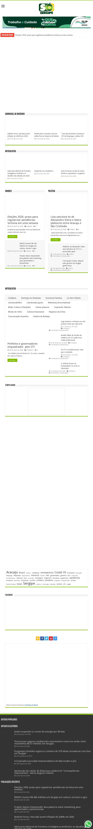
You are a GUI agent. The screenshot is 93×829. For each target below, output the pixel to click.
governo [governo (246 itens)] (63, 575)
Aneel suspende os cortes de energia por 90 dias (39, 731)
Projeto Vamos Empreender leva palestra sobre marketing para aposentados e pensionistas (47, 808)
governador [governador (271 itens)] (54, 575)
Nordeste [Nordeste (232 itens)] (56, 578)
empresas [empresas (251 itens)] (17, 575)
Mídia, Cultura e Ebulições (19, 307)
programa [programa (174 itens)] (57, 580)
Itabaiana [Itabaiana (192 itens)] (19, 578)
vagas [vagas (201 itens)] (69, 584)
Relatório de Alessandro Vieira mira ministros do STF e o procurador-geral (74, 249)
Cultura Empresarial (35, 312)
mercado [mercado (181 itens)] (31, 578)
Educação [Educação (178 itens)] (79, 573)
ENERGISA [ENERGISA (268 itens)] (35, 575)
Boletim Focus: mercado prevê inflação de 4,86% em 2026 (44, 817)
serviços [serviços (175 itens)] (38, 584)
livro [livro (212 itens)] (25, 578)
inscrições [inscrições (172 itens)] (75, 575)
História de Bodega (41, 316)
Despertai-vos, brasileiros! (43, 171)
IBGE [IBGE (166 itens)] (69, 575)
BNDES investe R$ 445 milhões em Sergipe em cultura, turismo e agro (28, 246)
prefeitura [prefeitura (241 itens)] (40, 580)
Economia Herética (54, 298)
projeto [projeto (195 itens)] (73, 580)
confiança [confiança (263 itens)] (35, 573)
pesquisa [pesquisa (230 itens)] (9, 580)
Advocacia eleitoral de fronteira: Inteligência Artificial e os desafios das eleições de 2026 (19, 173)
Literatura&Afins (15, 303)
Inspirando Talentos (62, 307)
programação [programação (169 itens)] (66, 580)
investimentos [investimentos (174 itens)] (10, 578)
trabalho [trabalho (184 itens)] (53, 584)
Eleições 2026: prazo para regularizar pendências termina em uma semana (44, 35)
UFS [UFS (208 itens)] (64, 584)
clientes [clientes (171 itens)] (28, 573)
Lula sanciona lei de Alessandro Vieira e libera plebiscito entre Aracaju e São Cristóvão (66, 221)
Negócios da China (57, 312)
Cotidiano (12, 298)
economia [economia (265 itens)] (70, 573)
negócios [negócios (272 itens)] (47, 578)
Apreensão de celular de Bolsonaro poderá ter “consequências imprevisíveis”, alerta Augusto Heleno (46, 772)
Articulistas (10, 151)
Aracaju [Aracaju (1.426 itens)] (12, 572)
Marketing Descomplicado (59, 303)
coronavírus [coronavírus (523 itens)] (47, 572)
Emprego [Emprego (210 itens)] (9, 575)
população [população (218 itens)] (25, 580)
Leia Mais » (12, 236)
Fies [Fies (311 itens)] (47, 575)
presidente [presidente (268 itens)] (49, 580)
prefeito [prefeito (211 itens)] (32, 580)
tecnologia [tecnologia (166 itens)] (45, 584)
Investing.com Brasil (31, 705)
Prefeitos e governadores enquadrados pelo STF (23, 345)
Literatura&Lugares (35, 303)
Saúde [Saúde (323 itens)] (19, 584)
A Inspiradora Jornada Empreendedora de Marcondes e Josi (45, 761)
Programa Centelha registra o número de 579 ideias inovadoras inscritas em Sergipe (52, 752)
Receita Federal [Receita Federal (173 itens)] (11, 584)
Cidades (8, 191)
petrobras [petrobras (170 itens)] (17, 580)
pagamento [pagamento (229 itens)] (64, 578)
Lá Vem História (74, 298)
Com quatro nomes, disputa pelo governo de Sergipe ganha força (73, 263)
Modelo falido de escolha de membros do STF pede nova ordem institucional (71, 337)
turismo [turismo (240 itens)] (59, 584)
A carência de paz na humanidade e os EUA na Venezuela (70, 365)
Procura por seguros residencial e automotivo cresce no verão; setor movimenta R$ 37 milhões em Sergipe (50, 742)
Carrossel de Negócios (15, 114)
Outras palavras (42, 307)
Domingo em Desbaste (31, 298)
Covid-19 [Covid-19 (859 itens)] (60, 572)
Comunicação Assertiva (18, 316)
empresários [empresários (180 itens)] (26, 575)
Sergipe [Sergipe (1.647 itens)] (29, 583)
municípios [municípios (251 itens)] (39, 578)
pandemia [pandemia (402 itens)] (75, 578)
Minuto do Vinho (15, 312)
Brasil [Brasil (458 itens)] (22, 572)
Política (51, 191)
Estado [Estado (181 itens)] (42, 575)
